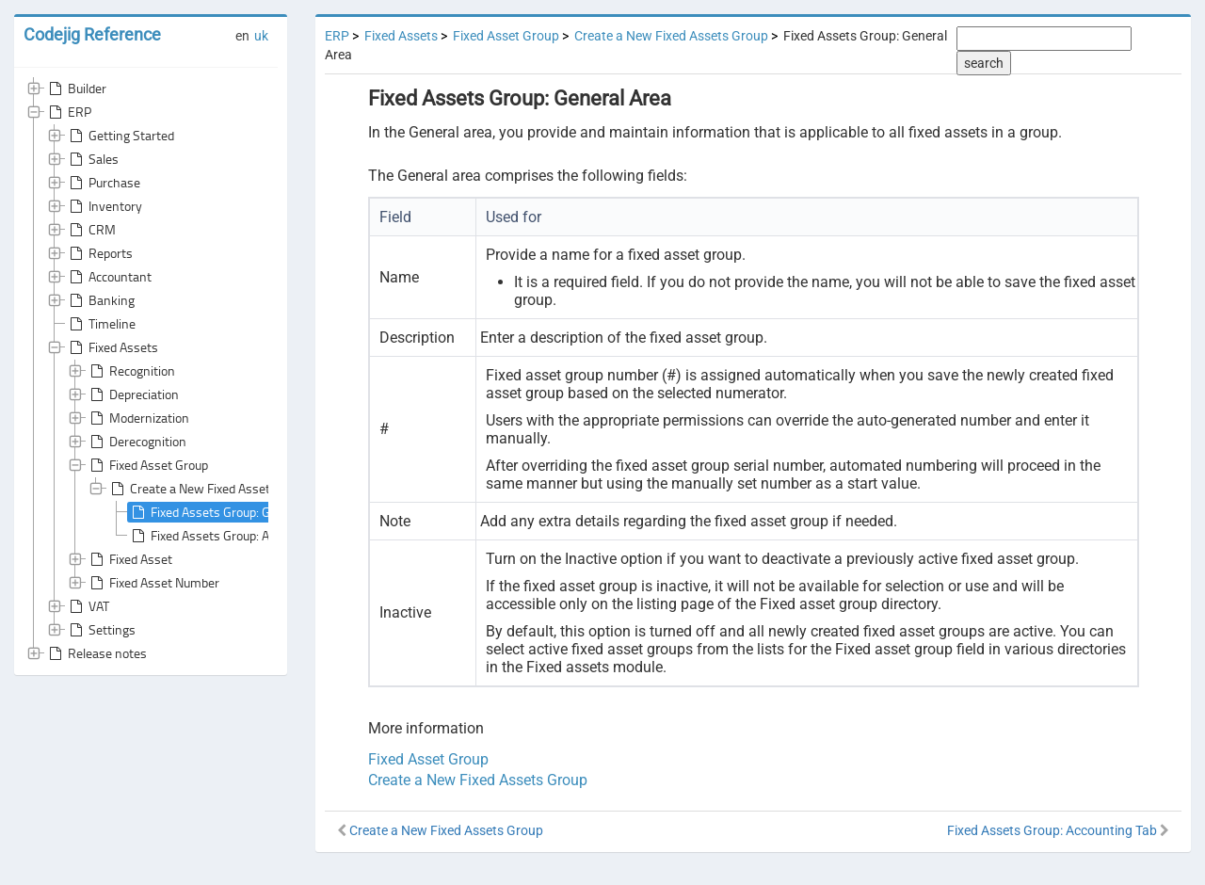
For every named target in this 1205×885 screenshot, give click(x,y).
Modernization (138, 418)
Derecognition (136, 441)
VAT (87, 606)
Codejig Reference (92, 34)
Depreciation (133, 394)
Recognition (131, 371)
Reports (99, 253)
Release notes (96, 653)
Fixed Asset (129, 559)
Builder (75, 88)
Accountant (109, 276)
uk (261, 35)
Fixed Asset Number (153, 582)
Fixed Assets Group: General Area (230, 512)
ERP (68, 112)
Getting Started (120, 135)
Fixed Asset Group (147, 465)
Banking (100, 300)
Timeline (101, 324)
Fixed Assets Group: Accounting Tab (236, 535)
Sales (92, 159)
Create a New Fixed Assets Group (210, 488)
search (984, 63)
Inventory (104, 206)
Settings (101, 630)
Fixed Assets (112, 347)
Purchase (103, 182)
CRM (91, 229)
